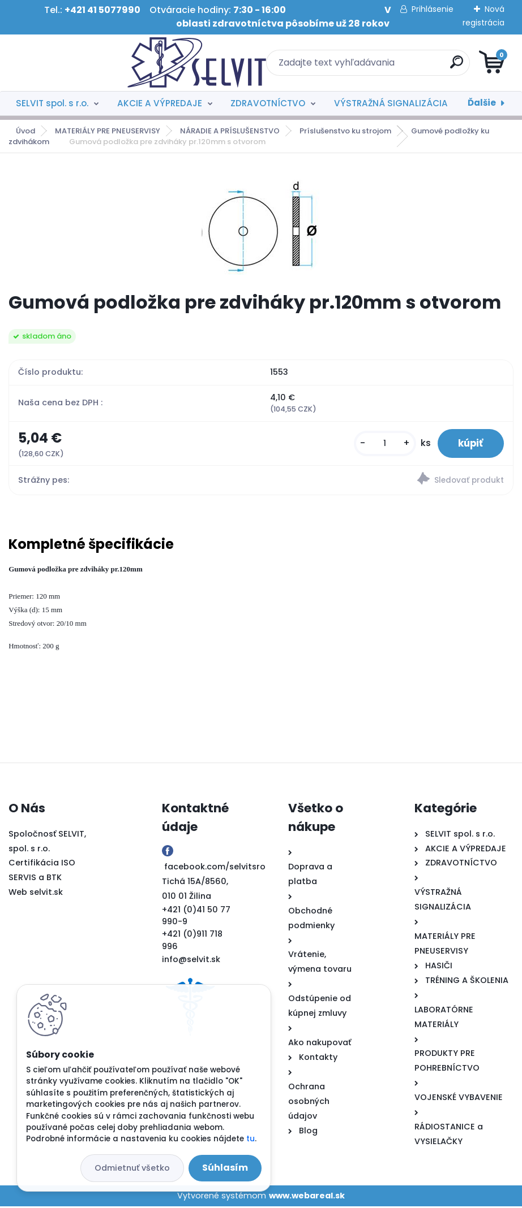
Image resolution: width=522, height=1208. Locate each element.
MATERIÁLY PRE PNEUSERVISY (107, 130)
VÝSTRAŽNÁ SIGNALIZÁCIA (391, 103)
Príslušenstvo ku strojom (345, 130)
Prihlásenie (432, 9)
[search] (397, 66)
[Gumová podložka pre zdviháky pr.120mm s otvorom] (261, 223)
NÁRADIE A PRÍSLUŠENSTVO (230, 130)
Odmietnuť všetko (132, 1168)
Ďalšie (482, 103)
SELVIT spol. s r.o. (52, 103)
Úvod (25, 130)
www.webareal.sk (307, 1197)
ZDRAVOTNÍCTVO (267, 103)
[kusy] (379, 444)
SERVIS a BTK (35, 879)
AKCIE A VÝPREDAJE (159, 103)
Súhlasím (225, 1167)
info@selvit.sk (191, 961)
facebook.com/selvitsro (215, 868)
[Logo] (77, 62)
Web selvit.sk (35, 893)
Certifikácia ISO (41, 864)
